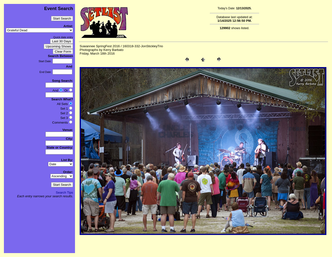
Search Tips (64, 192)
